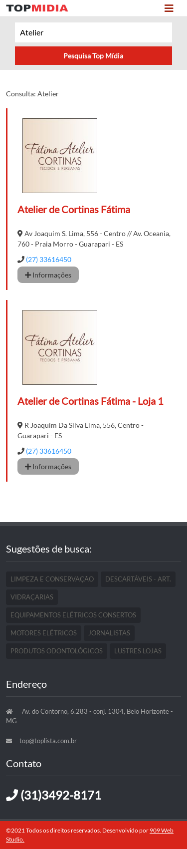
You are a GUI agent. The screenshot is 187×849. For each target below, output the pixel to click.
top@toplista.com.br (48, 741)
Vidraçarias (31, 597)
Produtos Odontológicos (56, 651)
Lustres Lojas (138, 651)
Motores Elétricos (43, 633)
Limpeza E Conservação (52, 579)
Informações (48, 275)
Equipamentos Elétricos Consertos (73, 615)
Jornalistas (109, 633)
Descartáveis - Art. (138, 579)
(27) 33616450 (48, 259)
